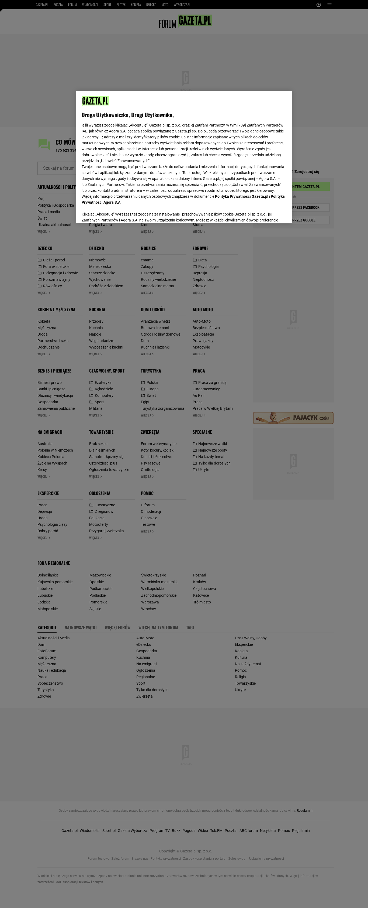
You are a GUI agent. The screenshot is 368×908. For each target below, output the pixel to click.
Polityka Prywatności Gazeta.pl (241, 196)
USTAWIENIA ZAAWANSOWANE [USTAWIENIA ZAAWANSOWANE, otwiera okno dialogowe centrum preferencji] (117, 212)
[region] (184, 156)
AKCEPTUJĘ (268, 212)
